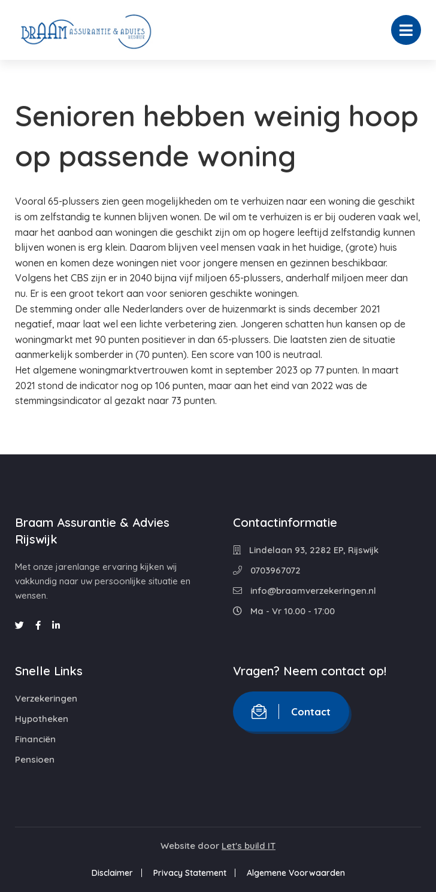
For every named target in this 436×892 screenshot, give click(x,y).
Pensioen (34, 759)
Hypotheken (41, 718)
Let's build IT (248, 845)
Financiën (35, 739)
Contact (291, 711)
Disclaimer (112, 872)
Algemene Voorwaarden (296, 872)
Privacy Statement (189, 872)
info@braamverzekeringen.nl (304, 590)
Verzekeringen (46, 698)
